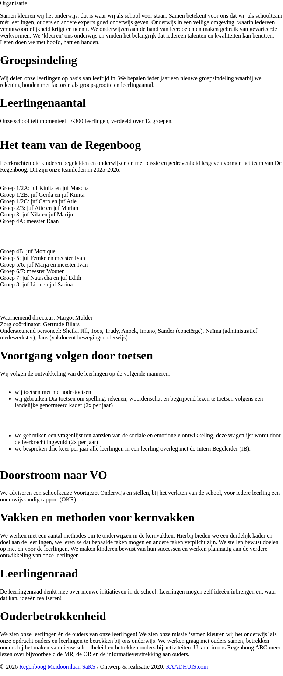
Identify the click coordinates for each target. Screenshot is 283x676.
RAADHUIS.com (187, 666)
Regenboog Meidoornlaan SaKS (57, 666)
